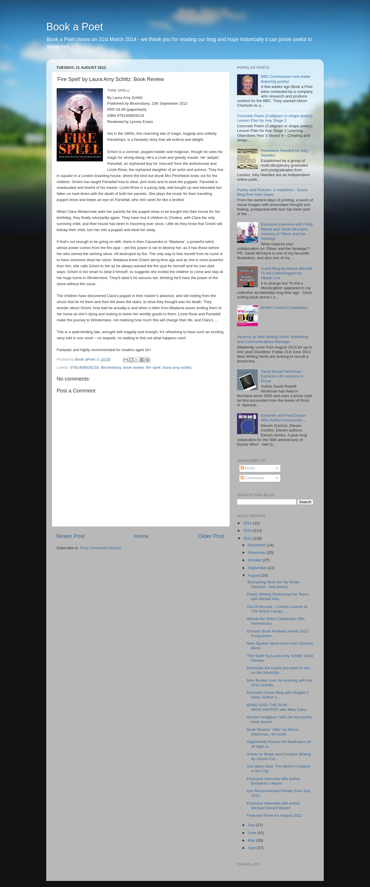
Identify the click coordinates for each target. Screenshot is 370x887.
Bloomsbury (111, 367)
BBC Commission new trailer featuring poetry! (285, 78)
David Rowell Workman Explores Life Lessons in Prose (282, 376)
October (255, 560)
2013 (248, 530)
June (252, 833)
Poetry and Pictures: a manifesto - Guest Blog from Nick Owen (272, 192)
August (254, 575)
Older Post (211, 536)
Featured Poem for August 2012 (274, 815)
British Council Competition (284, 307)
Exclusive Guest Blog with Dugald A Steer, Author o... (277, 694)
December (257, 545)
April (252, 848)
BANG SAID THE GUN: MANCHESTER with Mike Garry (277, 707)
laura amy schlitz (177, 367)
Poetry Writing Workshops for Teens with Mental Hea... (278, 596)
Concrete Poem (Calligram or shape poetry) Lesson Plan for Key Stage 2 (274, 118)
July (252, 825)
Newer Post (70, 536)
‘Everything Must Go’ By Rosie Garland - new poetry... (273, 584)
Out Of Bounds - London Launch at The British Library (277, 608)
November (257, 552)
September (258, 568)
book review (133, 367)
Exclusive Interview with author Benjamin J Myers (273, 781)
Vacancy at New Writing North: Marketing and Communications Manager (272, 339)
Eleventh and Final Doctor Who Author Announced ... (283, 417)
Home (141, 536)
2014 (248, 523)
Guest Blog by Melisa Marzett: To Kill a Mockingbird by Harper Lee (287, 273)
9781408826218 (84, 367)
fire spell (153, 367)
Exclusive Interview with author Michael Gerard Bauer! (273, 805)
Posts (247, 468)
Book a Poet (74, 27)
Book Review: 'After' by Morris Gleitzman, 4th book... (273, 731)
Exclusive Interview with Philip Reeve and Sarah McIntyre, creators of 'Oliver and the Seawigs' (286, 231)
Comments (252, 478)
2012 (248, 538)
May (252, 840)
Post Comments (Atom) (100, 548)
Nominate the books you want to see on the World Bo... (278, 670)
